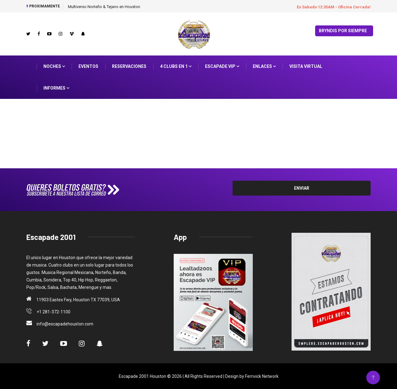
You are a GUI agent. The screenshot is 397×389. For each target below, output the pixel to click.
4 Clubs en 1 (175, 66)
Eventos (88, 66)
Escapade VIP (222, 66)
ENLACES (264, 66)
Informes (56, 87)
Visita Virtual (305, 66)
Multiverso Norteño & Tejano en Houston (104, 6)
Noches (54, 66)
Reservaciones (129, 66)
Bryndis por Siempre (343, 30)
